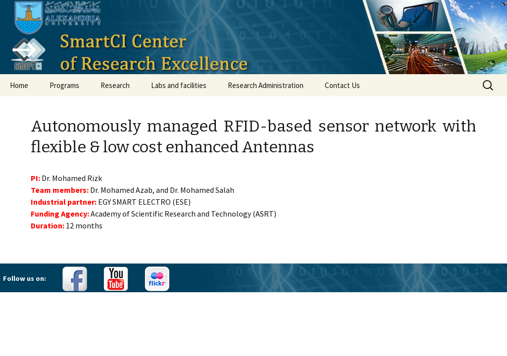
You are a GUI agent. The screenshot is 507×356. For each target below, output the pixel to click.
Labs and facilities (178, 85)
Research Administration (266, 85)
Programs (64, 85)
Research (115, 85)
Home (19, 85)
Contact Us (342, 85)
